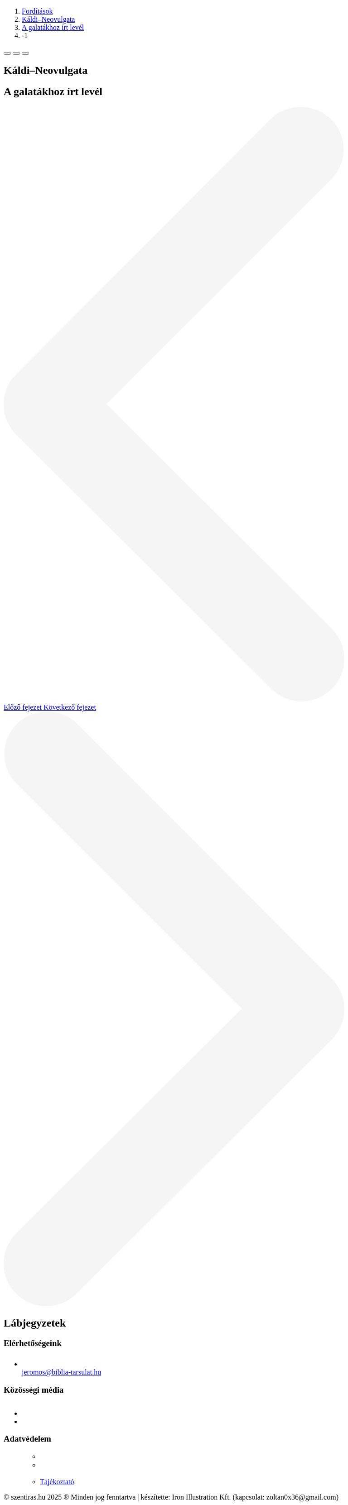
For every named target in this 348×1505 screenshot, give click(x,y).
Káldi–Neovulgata (48, 19)
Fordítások (37, 11)
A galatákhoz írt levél (53, 27)
